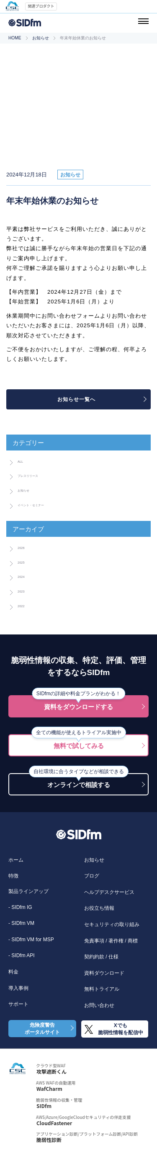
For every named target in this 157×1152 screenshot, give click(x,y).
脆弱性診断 (49, 1139)
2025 (24, 561)
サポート (18, 1004)
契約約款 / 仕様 (101, 957)
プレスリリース (38, 475)
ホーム (15, 860)
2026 (24, 547)
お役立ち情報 (99, 908)
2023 (24, 590)
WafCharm (49, 1088)
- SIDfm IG (20, 907)
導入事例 (18, 988)
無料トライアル (101, 989)
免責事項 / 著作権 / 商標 (111, 941)
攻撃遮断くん (51, 1071)
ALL (23, 460)
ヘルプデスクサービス (109, 892)
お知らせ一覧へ (76, 399)
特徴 (13, 876)
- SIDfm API (21, 955)
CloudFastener (54, 1123)
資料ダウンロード (104, 973)
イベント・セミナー (44, 504)
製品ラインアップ (28, 891)
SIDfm (43, 1106)
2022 (24, 605)
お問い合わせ (99, 1005)
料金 (13, 972)
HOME (14, 38)
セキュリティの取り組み (111, 924)
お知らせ (40, 38)
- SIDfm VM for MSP (31, 939)
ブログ (91, 876)
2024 (24, 576)
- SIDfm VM (21, 923)
